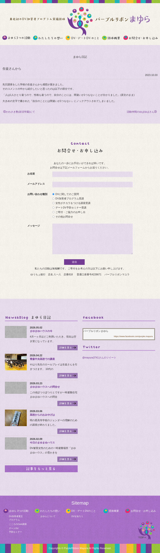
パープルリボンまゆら (95, 331)
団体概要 (114, 511)
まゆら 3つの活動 (18, 511)
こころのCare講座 (18, 524)
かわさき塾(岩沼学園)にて (19, 111)
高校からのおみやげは (42, 414)
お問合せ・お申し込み (143, 511)
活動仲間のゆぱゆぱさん (142, 111)
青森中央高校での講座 (42, 359)
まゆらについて (47, 516)
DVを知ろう (77, 516)
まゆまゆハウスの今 (41, 331)
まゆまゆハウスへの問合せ (45, 386)
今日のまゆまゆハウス (42, 442)
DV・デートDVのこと (83, 511)
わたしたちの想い (50, 511)
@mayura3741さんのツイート (99, 357)
